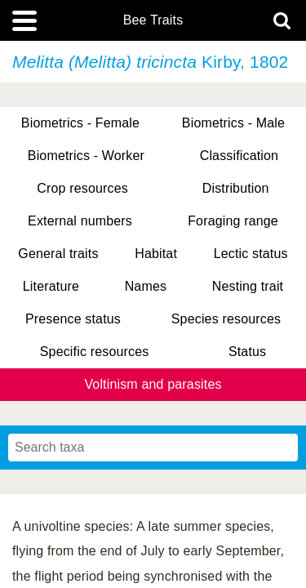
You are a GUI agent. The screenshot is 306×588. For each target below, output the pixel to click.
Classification (239, 156)
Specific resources (94, 352)
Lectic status (251, 254)
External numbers (80, 221)
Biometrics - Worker (86, 156)
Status (247, 352)
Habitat (156, 254)
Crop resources (82, 188)
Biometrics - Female (80, 123)
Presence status (73, 319)
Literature (51, 286)
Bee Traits (153, 20)
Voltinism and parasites (152, 384)
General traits (58, 254)
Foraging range (233, 221)
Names (145, 286)
